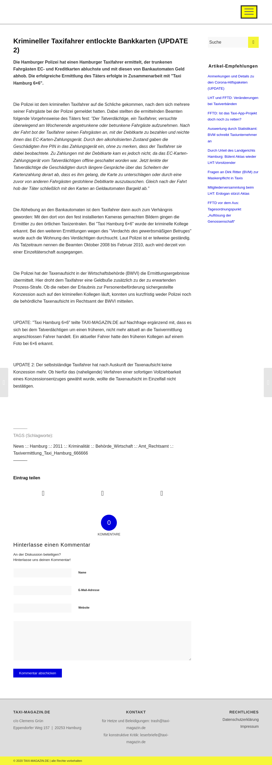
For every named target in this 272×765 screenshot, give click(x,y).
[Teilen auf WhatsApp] (161, 493)
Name (82, 572)
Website (84, 607)
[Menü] (249, 12)
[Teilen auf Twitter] (102, 493)
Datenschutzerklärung (241, 719)
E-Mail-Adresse (88, 590)
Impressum (249, 726)
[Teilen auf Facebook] (43, 493)
